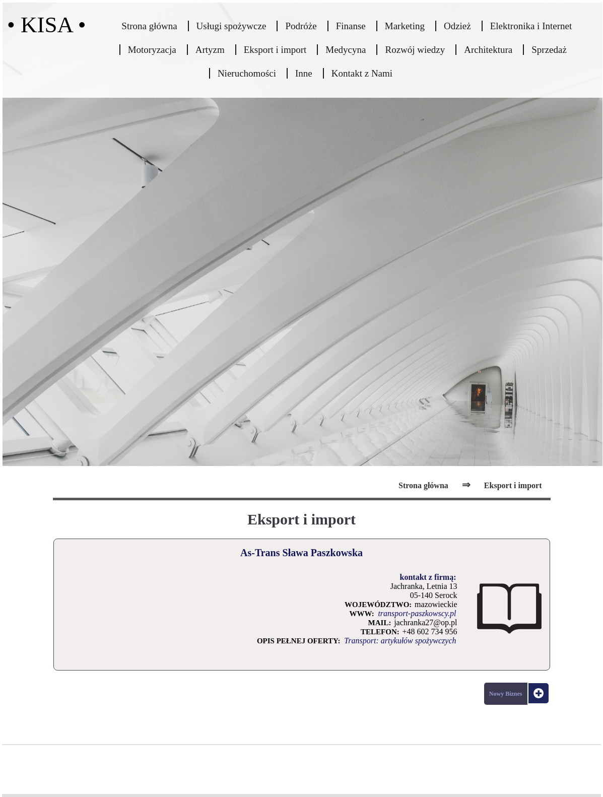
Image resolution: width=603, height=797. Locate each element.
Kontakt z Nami (361, 73)
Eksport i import (275, 49)
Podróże (300, 26)
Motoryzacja (152, 49)
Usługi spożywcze (231, 26)
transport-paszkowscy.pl (417, 613)
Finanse (351, 26)
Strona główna (149, 26)
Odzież (457, 26)
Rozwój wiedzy (415, 49)
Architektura (488, 49)
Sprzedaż (549, 49)
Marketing (405, 26)
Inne (303, 73)
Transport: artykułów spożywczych (400, 640)
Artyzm (210, 49)
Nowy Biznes (505, 693)
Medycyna (345, 49)
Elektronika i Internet (531, 26)
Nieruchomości (247, 73)
